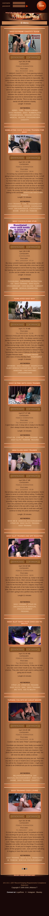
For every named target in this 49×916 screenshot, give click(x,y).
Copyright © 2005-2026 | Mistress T (24, 887)
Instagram (31, 892)
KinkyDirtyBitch (36, 357)
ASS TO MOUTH (29, 690)
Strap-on (24, 211)
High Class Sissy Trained (24, 450)
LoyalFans (20, 892)
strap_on (15, 685)
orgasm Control (32, 115)
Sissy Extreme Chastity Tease (24, 32)
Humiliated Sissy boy (24, 299)
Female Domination (24, 66)
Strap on (25, 685)
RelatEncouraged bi (22, 776)
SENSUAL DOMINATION (28, 288)
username (6, 3)
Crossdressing (15, 206)
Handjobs (17, 370)
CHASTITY (25, 120)
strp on (19, 437)
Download (17, 57)
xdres (14, 110)
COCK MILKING (28, 286)
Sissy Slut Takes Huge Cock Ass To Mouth (24, 623)
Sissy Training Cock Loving (24, 791)
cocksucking (35, 209)
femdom (33, 211)
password (6, 6)
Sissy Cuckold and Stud (25, 221)
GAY (35, 776)
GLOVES (21, 117)
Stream (33, 57)
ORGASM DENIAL (16, 115)
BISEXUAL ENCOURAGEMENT (30, 521)
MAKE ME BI (12, 521)
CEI (12, 284)
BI (8, 860)
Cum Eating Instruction (31, 281)
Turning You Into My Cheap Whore (24, 700)
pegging (35, 440)
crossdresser (33, 117)
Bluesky (39, 892)
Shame (16, 211)
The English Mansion (31, 355)
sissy (25, 113)
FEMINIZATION (38, 858)
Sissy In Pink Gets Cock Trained (24, 383)
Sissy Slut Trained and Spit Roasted (24, 536)
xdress (26, 206)
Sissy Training (15, 113)
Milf (35, 368)
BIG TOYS (18, 690)
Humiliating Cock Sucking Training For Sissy (24, 131)
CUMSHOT (39, 286)
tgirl (21, 110)
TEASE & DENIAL (31, 110)
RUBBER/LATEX (35, 113)
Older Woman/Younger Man (19, 368)
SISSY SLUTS (34, 284)
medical (13, 117)
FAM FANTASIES (30, 370)
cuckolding (36, 206)
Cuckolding (24, 256)
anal (41, 437)
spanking (11, 366)
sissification (37, 366)
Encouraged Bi (21, 209)
